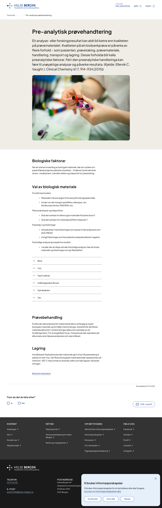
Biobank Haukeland (41, 373)
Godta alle (93, 498)
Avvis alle (111, 498)
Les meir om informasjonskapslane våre (102, 491)
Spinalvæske (44, 290)
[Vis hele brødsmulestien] (20, 15)
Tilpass (127, 498)
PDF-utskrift (146, 404)
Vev (39, 297)
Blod (40, 261)
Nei (23, 403)
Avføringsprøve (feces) (48, 283)
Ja (12, 403)
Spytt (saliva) (44, 275)
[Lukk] (155, 478)
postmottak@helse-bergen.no (20, 492)
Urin (39, 268)
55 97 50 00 (12, 482)
